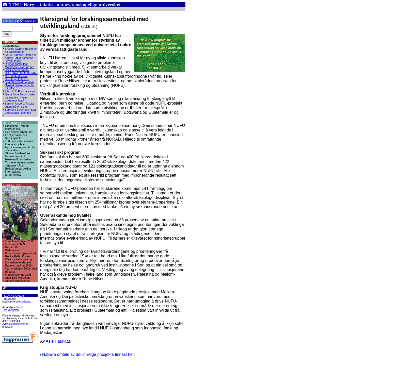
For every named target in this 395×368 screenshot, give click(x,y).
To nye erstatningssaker (20, 162)
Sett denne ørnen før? (19, 131)
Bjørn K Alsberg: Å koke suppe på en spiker (19, 105)
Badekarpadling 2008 (18, 265)
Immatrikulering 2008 (18, 274)
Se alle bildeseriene (17, 280)
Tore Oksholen (10, 310)
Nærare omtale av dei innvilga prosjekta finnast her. (88, 354)
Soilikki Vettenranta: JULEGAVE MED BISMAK (21, 72)
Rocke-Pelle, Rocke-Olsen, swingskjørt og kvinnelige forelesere (18, 259)
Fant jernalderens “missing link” (16, 136)
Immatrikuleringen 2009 (20, 241)
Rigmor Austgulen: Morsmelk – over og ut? (19, 65)
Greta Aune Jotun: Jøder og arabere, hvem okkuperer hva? (20, 97)
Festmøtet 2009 (15, 244)
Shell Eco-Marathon (17, 277)
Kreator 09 (11, 247)
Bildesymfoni (13, 250)
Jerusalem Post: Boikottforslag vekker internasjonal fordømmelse (18, 170)
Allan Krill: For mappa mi (20, 91)
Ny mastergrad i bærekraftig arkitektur (18, 158)
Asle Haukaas (58, 341)
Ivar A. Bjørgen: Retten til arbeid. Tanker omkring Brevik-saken (20, 57)
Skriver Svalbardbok (17, 153)
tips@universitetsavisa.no (16, 301)
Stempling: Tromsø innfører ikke (17, 127)
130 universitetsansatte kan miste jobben (19, 143)
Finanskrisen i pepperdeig (21, 253)
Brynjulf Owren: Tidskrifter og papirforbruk (21, 50)
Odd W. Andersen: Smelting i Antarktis (17, 78)
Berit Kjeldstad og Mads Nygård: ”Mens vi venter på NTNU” (20, 85)
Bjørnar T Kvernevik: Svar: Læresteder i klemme (21, 111)
